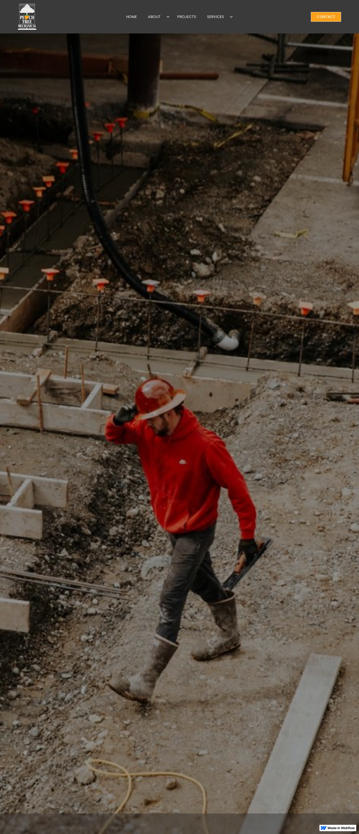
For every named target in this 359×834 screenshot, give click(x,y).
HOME (131, 16)
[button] (157, 16)
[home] (52, 16)
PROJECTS (186, 16)
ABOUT (154, 16)
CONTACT (326, 16)
